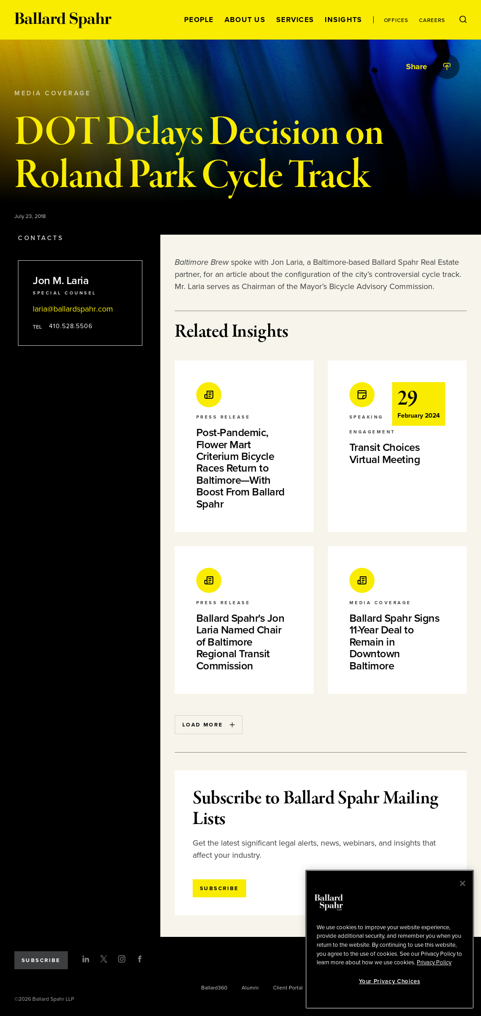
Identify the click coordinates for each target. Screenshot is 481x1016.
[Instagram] (122, 959)
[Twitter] (104, 959)
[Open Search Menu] (463, 20)
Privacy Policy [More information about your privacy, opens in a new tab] (434, 962)
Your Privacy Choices (389, 981)
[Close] (462, 883)
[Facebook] (139, 959)
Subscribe (41, 960)
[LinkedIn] (86, 959)
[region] (389, 939)
